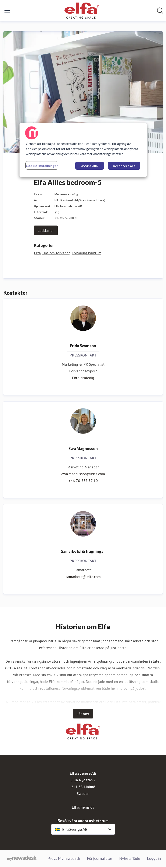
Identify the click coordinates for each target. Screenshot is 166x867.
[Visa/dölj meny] (7, 10)
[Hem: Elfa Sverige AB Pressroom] (81, 11)
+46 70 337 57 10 (83, 480)
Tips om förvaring (56, 252)
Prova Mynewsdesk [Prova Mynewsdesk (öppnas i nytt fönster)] (63, 858)
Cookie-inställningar (42, 166)
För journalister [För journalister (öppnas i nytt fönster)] (99, 858)
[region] (83, 150)
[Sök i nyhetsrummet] (160, 10)
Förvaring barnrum (86, 252)
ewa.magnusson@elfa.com (83, 473)
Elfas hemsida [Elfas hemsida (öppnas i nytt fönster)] (83, 807)
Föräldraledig (83, 377)
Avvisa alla (89, 166)
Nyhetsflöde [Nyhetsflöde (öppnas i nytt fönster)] (129, 858)
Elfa (37, 252)
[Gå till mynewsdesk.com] (22, 858)
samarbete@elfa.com (83, 576)
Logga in (154, 858)
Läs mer (83, 713)
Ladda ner (46, 230)
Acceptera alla (124, 166)
